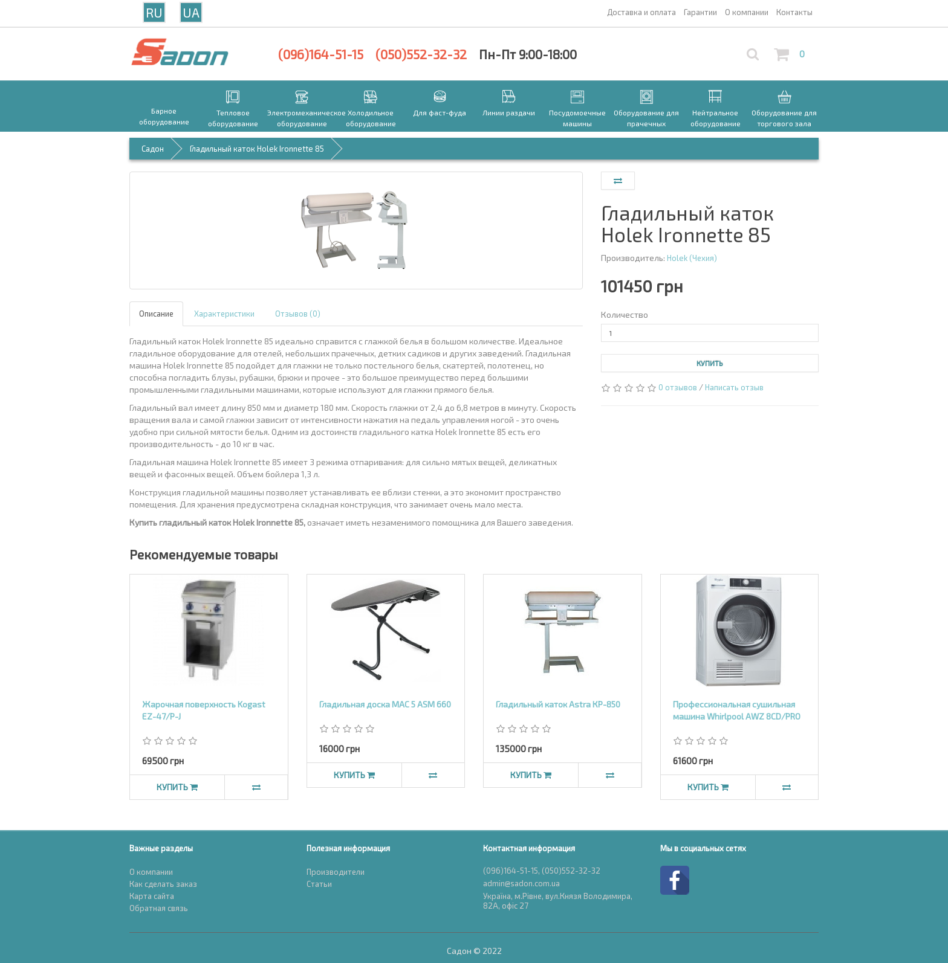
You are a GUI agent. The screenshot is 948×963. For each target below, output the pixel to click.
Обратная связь (158, 908)
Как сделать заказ (163, 884)
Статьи (319, 884)
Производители (336, 872)
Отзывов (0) (297, 313)
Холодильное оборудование (371, 117)
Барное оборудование (164, 116)
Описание (156, 313)
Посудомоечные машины (577, 117)
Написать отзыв (734, 387)
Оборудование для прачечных (646, 117)
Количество (624, 314)
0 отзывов (677, 387)
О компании (151, 872)
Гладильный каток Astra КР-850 (558, 704)
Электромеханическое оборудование (301, 117)
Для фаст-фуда (439, 112)
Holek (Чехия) (692, 258)
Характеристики (224, 313)
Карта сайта (151, 896)
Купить (709, 363)
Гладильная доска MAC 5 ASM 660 (385, 704)
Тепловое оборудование (233, 117)
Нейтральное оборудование (715, 117)
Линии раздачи (508, 112)
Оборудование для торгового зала (784, 117)
